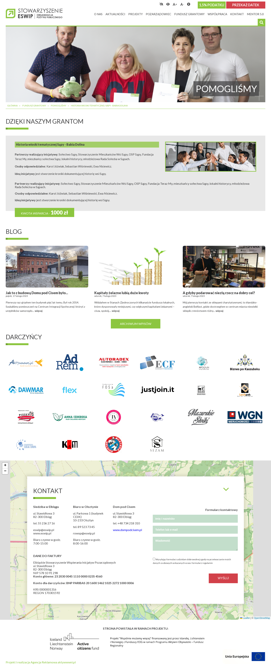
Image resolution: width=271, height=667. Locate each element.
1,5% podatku (211, 5)
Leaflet (245, 618)
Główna (12, 105)
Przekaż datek (245, 5)
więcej (39, 310)
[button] (5, 465)
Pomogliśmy (58, 105)
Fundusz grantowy (34, 105)
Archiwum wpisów (135, 323)
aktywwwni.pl (67, 662)
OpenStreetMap (262, 618)
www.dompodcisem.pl (127, 530)
